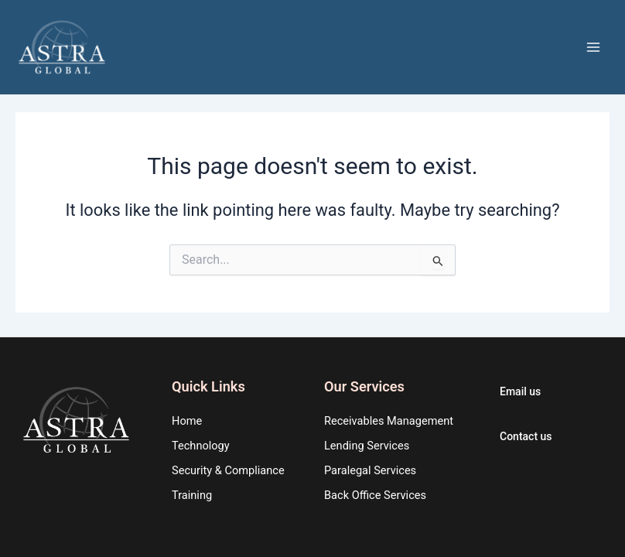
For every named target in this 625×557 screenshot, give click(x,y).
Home (187, 421)
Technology (201, 446)
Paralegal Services (370, 470)
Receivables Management (388, 421)
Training (192, 495)
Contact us (526, 436)
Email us (520, 391)
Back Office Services (375, 495)
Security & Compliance (228, 470)
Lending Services (366, 446)
